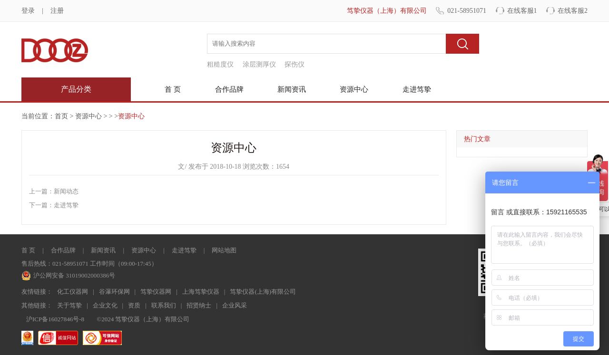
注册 (57, 10)
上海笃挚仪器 (200, 291)
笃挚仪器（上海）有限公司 (387, 10)
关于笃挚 (69, 305)
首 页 (173, 89)
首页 (61, 116)
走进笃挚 (417, 89)
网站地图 (224, 250)
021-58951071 (466, 10)
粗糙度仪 (220, 64)
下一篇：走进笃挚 (54, 205)
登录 (28, 10)
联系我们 (163, 305)
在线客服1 (522, 10)
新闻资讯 (291, 89)
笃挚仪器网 (155, 291)
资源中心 (354, 89)
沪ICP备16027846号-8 (55, 319)
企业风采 (234, 305)
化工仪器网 (72, 291)
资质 (134, 305)
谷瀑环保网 (114, 291)
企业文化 (105, 305)
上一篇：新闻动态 (54, 191)
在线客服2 (573, 10)
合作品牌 (229, 89)
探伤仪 (294, 64)
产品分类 (76, 89)
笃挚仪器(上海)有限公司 (263, 291)
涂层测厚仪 (259, 64)
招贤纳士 (199, 305)
